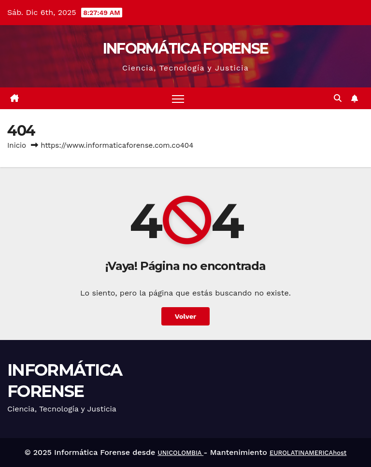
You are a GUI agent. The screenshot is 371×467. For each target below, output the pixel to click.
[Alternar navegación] (178, 98)
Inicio (16, 145)
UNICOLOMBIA (180, 452)
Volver (186, 316)
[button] (338, 98)
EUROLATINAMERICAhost (308, 452)
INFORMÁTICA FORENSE (186, 48)
